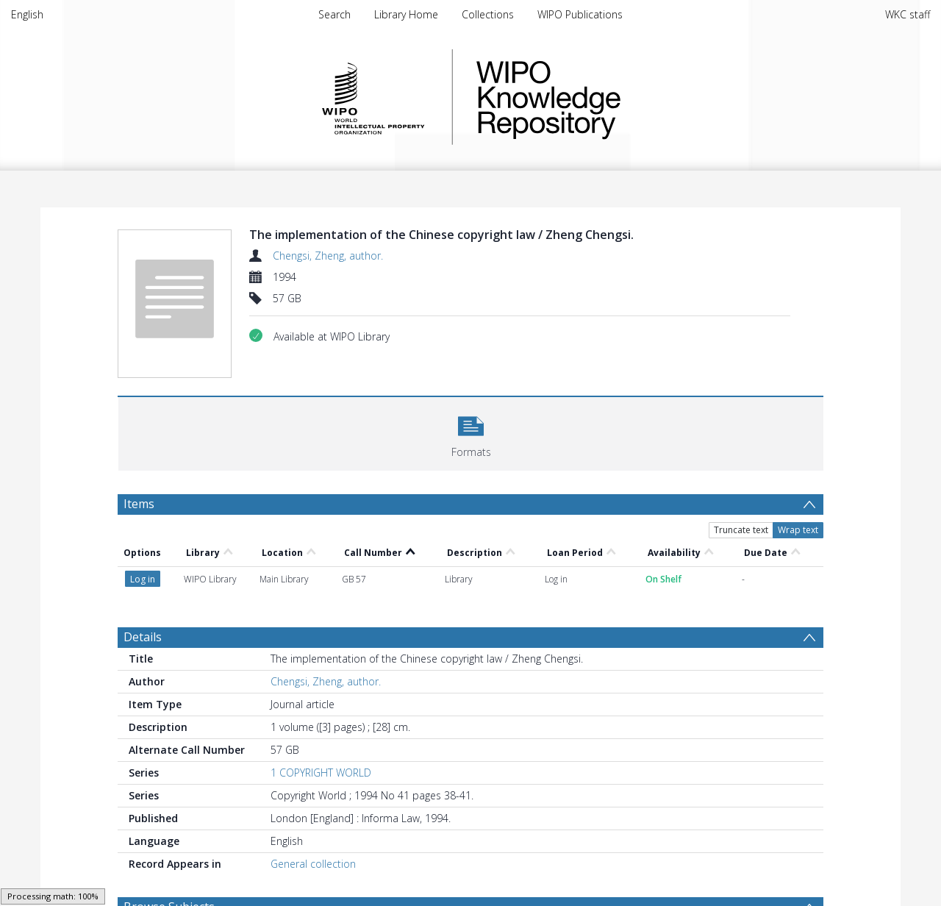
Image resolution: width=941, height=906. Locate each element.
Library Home (406, 14)
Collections (488, 14)
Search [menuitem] (334, 14)
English (27, 14)
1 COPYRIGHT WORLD (321, 773)
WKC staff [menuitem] (907, 14)
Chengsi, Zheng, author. (328, 256)
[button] (470, 432)
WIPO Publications (580, 14)
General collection (313, 864)
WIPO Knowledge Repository (609, 97)
